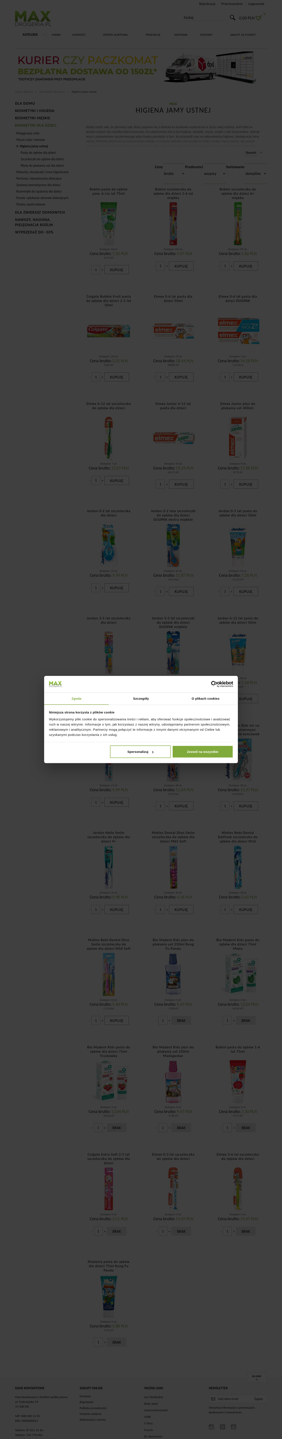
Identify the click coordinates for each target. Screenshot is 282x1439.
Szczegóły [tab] (141, 698)
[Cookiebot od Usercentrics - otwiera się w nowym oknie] (214, 684)
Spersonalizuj (140, 752)
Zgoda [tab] (76, 698)
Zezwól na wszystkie (202, 752)
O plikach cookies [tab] (205, 698)
